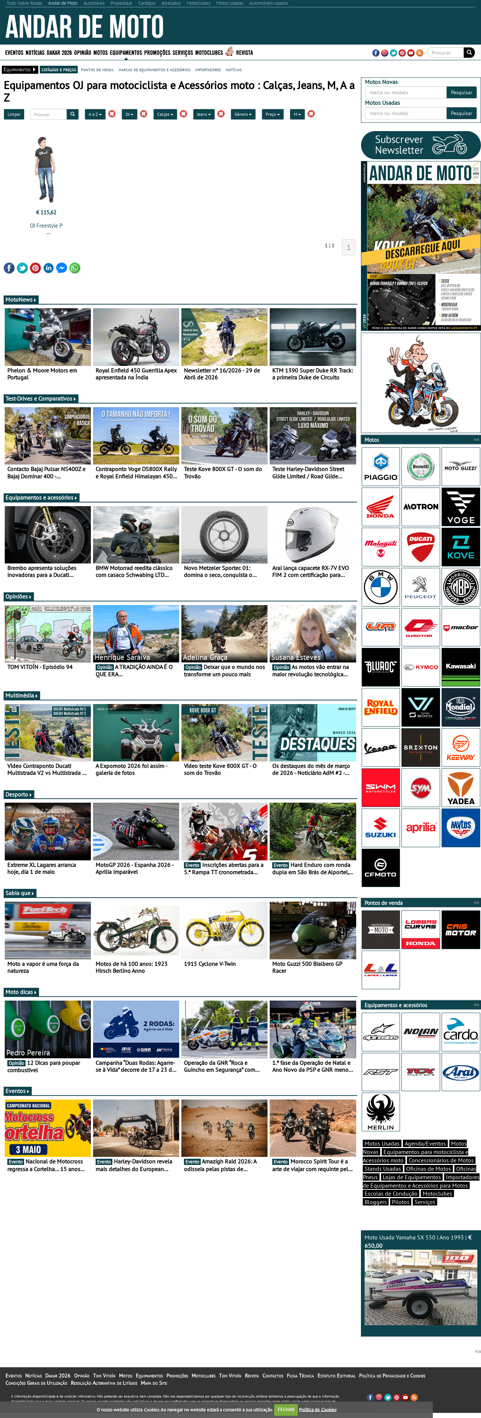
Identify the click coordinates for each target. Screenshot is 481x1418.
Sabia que (20, 893)
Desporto (18, 794)
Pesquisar (461, 92)
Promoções (157, 52)
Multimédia (21, 695)
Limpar (14, 114)
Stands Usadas (383, 1168)
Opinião (82, 52)
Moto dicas (21, 991)
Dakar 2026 (59, 52)
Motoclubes (209, 52)
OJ (130, 114)
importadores (208, 69)
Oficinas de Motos (428, 1168)
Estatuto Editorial (336, 1375)
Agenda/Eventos (425, 1143)
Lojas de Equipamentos (412, 1177)
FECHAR (286, 1409)
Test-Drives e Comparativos (41, 398)
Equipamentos (126, 52)
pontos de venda (97, 69)
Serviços (183, 52)
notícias (234, 69)
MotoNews (21, 299)
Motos (100, 52)
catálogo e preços (59, 69)
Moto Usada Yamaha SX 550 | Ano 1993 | (421, 1279)
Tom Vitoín (104, 1375)
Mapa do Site (154, 1383)
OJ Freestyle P (46, 225)
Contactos (272, 1375)
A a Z (95, 114)
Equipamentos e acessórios (41, 497)
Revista (244, 52)
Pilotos (400, 1201)
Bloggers (376, 1201)
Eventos (14, 52)
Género (243, 114)
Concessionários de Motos (441, 1160)
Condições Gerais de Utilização (36, 1383)
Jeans (204, 114)
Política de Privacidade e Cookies (392, 1375)
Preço (273, 114)
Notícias (35, 52)
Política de (317, 1409)
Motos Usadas (382, 1143)
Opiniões (18, 596)
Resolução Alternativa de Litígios (104, 1383)
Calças (165, 114)
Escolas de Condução (391, 1193)
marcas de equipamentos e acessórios (154, 69)
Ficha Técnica (300, 1375)
